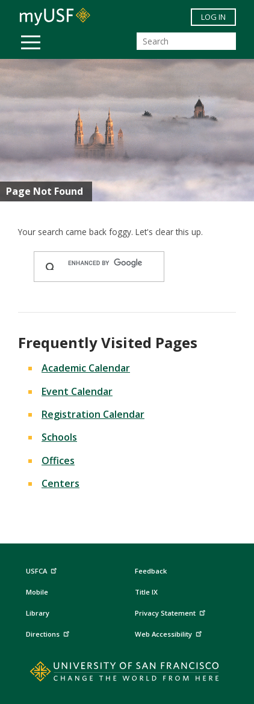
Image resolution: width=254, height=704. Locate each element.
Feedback (151, 570)
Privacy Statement (171, 611)
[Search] (186, 41)
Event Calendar (77, 391)
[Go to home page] (127, 674)
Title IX (146, 591)
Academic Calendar (86, 368)
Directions (49, 632)
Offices (58, 460)
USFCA (43, 569)
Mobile (37, 591)
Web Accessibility (170, 632)
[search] (110, 263)
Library (37, 612)
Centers (60, 483)
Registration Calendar (93, 414)
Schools (59, 437)
